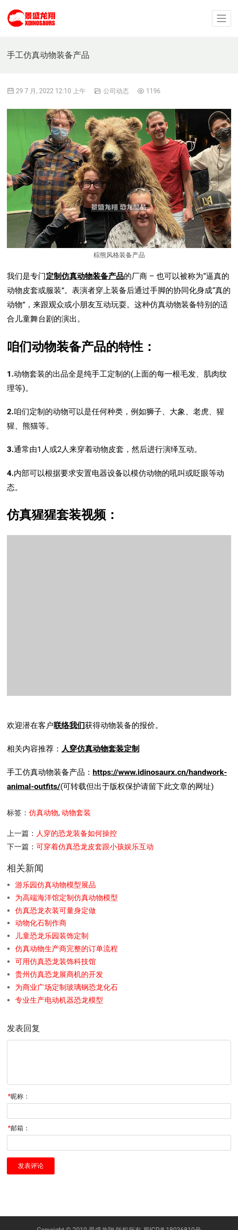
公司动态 (116, 91)
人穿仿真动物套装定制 (100, 748)
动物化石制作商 (40, 923)
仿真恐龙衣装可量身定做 (55, 910)
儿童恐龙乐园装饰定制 (52, 935)
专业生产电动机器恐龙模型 (59, 1000)
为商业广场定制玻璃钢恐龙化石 (66, 987)
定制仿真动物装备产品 (85, 276)
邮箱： (19, 1128)
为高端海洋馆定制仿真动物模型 (66, 897)
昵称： (19, 1096)
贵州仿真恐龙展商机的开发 (59, 974)
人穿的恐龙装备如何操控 (76, 833)
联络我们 (69, 725)
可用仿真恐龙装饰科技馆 (55, 961)
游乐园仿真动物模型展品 (55, 884)
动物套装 (76, 812)
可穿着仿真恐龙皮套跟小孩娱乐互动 (95, 846)
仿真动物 (43, 812)
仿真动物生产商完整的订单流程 (66, 948)
